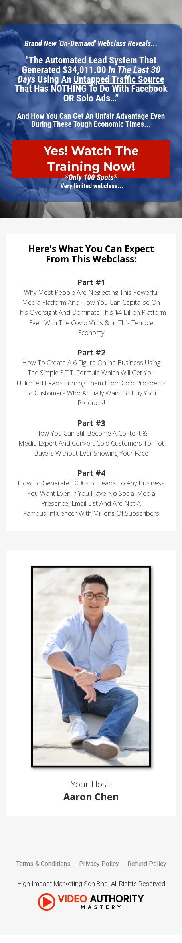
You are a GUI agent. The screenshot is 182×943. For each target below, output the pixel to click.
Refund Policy (146, 864)
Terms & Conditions (43, 864)
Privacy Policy (99, 864)
